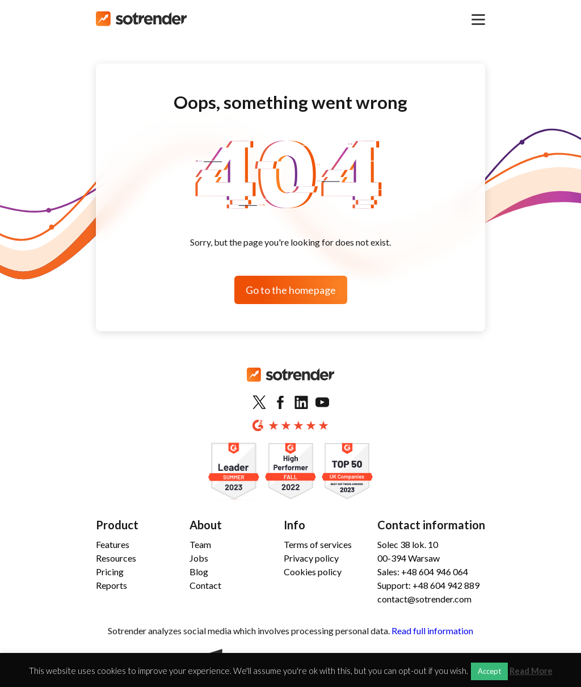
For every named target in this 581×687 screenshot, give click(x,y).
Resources (116, 558)
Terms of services (318, 544)
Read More (531, 671)
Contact (205, 585)
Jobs (199, 558)
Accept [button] (489, 671)
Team (200, 544)
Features (112, 544)
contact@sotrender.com (424, 598)
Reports (111, 585)
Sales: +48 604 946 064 (422, 571)
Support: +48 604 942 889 (428, 585)
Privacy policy (311, 558)
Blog (199, 571)
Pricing (110, 571)
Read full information (432, 630)
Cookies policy (313, 571)
